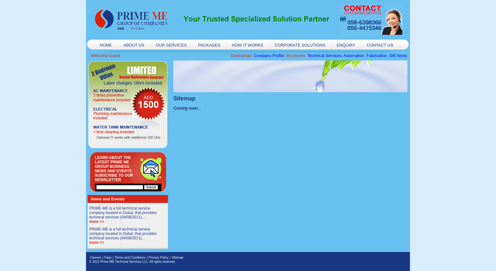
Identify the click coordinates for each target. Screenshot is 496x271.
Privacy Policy (158, 257)
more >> (96, 221)
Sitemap (177, 257)
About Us (133, 45)
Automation (354, 55)
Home (106, 45)
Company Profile (269, 55)
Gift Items (398, 55)
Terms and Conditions (130, 257)
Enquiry (346, 45)
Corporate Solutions (300, 45)
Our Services (171, 45)
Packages (209, 45)
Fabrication (377, 55)
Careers (95, 257)
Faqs (107, 257)
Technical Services (324, 55)
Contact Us (380, 45)
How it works (247, 45)
